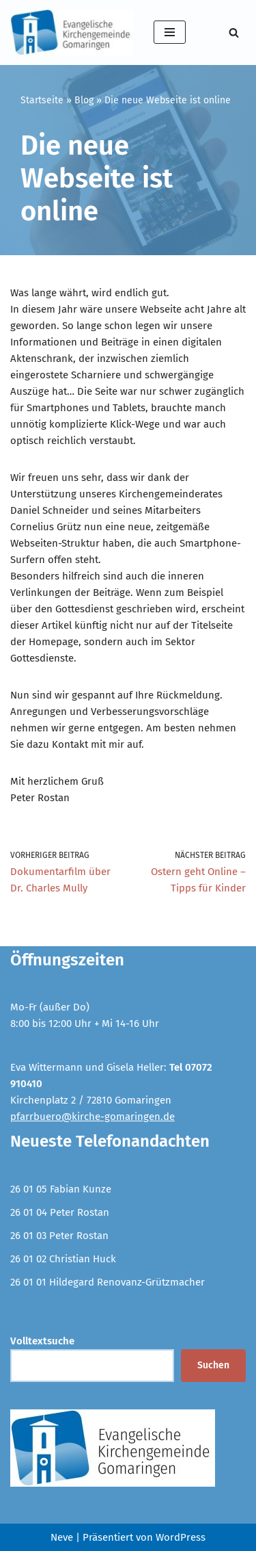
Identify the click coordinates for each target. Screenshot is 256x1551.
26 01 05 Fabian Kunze (60, 1189)
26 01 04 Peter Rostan (59, 1212)
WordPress (180, 1537)
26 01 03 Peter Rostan (59, 1235)
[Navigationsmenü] (170, 32)
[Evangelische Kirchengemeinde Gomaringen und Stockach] (71, 32)
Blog (84, 100)
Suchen (213, 1365)
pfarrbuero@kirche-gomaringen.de (92, 1116)
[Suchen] (234, 32)
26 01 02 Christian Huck (63, 1259)
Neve (62, 1537)
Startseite (41, 100)
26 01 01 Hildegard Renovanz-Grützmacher (107, 1282)
